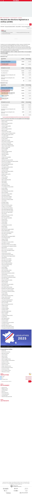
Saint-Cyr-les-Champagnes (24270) (8, 250)
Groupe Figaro (12, 484)
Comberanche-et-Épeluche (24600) (8, 291)
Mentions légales (27, 483)
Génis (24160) (18, 26)
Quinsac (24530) (4, 227)
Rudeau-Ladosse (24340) (6, 297)
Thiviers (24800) (4, 127)
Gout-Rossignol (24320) (6, 237)
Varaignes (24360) (5, 239)
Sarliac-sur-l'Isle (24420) (6, 147)
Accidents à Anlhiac (5, 361)
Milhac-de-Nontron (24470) (6, 198)
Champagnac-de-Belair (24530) (7, 167)
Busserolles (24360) (5, 203)
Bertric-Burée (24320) (5, 216)
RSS (28, 482)
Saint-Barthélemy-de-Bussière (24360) (8, 277)
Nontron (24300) (5, 124)
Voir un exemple (29, 376)
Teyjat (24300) (4, 257)
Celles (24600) (4, 182)
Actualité (2, 376)
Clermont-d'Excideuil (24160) (7, 264)
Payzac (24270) (4, 150)
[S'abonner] (16, 381)
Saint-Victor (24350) (5, 278)
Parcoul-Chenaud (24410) (6, 162)
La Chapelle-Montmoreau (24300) (8, 322)
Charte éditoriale (14, 482)
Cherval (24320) (4, 274)
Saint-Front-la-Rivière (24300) (7, 205)
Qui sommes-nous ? (6, 482)
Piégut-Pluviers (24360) (6, 140)
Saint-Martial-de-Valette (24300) (7, 164)
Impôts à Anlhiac (5, 357)
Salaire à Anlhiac (4, 356)
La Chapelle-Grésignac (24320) (7, 315)
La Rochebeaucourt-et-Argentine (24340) (9, 246)
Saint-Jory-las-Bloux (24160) (6, 270)
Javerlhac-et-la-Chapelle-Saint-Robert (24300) (10, 161)
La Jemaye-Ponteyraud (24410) (7, 299)
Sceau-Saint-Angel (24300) (6, 311)
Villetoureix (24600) (5, 154)
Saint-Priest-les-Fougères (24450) (8, 229)
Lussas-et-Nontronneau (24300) (7, 254)
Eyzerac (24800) (4, 188)
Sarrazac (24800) (4, 234)
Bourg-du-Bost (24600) (6, 271)
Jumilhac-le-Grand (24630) (6, 143)
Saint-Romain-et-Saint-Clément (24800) (9, 244)
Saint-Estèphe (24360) (6, 185)
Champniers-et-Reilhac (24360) (7, 199)
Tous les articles (25, 482)
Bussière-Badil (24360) (6, 230)
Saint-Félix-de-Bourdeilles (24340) (8, 326)
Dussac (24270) (4, 219)
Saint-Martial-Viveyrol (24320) (7, 287)
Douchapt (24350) (5, 240)
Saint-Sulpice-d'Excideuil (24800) (7, 232)
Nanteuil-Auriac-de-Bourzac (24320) (8, 273)
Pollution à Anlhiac (5, 364)
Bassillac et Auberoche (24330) (7, 120)
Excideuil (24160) (4, 138)
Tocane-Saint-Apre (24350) (6, 131)
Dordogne (20, 17)
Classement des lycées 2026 (7, 396)
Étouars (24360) (4, 292)
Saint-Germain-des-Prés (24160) (7, 210)
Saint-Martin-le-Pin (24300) (6, 260)
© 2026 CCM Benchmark (18, 484)
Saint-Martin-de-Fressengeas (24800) (8, 236)
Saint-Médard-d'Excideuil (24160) (7, 191)
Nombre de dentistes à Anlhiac (7, 367)
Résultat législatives (6, 17)
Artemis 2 (3, 391)
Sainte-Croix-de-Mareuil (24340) (7, 304)
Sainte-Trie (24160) (5, 312)
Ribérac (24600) (4, 121)
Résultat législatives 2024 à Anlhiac (7, 32)
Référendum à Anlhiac (6, 371)
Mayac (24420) (4, 247)
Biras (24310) (4, 175)
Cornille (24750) (4, 178)
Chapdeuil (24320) (5, 305)
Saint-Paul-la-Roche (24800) (7, 196)
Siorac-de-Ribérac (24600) (6, 261)
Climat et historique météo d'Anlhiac (8, 360)
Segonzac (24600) (5, 281)
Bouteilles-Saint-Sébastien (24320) (8, 288)
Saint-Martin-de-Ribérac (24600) (7, 171)
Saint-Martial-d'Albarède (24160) (7, 209)
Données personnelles (10, 483)
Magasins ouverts (5, 388)
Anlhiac (18, 32)
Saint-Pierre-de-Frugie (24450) (7, 212)
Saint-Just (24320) (5, 302)
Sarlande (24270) (5, 220)
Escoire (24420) (4, 223)
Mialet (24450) (4, 181)
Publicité (18, 482)
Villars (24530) (4, 213)
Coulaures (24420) (5, 169)
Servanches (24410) (5, 319)
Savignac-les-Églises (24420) (7, 151)
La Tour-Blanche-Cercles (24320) (7, 186)
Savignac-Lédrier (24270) (6, 174)
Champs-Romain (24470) (6, 253)
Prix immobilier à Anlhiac (6, 370)
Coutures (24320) (5, 282)
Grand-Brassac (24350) (6, 195)
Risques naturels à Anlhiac (6, 366)
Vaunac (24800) (4, 267)
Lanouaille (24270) (5, 152)
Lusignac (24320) (5, 294)
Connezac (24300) (5, 321)
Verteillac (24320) (5, 189)
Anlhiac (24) (4, 350)
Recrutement (5, 483)
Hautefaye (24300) (5, 309)
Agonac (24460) (4, 130)
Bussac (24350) (4, 226)
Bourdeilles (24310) (5, 165)
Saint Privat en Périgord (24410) (7, 144)
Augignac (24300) (5, 158)
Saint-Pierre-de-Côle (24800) (7, 217)
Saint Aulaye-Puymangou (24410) (7, 134)
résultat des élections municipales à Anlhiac (11, 50)
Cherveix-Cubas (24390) (26, 26)
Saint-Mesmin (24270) (6, 243)
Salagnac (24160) (4, 172)
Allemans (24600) (5, 192)
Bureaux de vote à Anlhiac (6, 33)
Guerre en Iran (4, 387)
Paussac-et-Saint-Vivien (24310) (7, 215)
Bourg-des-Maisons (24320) (6, 325)
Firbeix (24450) (4, 251)
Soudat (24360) (4, 316)
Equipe (10, 482)
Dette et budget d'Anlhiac (6, 359)
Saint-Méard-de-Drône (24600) (7, 208)
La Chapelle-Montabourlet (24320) (8, 328)
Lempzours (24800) (5, 308)
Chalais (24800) (4, 222)
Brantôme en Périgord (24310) (7, 123)
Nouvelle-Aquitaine (14, 17)
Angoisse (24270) (5, 184)
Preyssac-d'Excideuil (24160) (10, 26)
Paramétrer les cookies (17, 483)
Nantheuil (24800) (5, 148)
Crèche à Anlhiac (5, 354)
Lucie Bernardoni (5, 395)
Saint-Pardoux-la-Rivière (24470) (7, 141)
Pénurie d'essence (5, 392)
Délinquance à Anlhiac (6, 363)
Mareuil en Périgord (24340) (6, 128)
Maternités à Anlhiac (5, 353)
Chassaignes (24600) (5, 323)
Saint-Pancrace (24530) (6, 298)
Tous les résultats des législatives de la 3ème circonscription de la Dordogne (16, 117)
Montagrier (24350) (5, 202)
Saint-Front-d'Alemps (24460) (7, 263)
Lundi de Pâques (5, 390)
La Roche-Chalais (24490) (6, 126)
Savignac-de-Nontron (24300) (7, 280)
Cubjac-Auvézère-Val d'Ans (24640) (8, 145)
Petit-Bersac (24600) (5, 285)
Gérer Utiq (22, 483)
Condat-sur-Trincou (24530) (6, 206)
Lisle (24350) (4, 155)
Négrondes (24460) (5, 168)
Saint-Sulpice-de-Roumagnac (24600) (8, 256)
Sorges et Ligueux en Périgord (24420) (8, 133)
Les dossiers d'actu (4, 379)
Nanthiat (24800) (5, 268)
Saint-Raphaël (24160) (5, 318)
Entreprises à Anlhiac (5, 368)
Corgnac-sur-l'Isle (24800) (6, 157)
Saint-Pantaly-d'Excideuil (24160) (7, 295)
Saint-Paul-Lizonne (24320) (6, 258)
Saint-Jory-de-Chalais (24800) (7, 193)
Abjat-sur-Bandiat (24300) (6, 179)
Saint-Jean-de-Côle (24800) (6, 233)
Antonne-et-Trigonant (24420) (7, 137)
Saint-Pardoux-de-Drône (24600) (7, 284)
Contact (21, 482)
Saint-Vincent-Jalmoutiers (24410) (8, 275)
